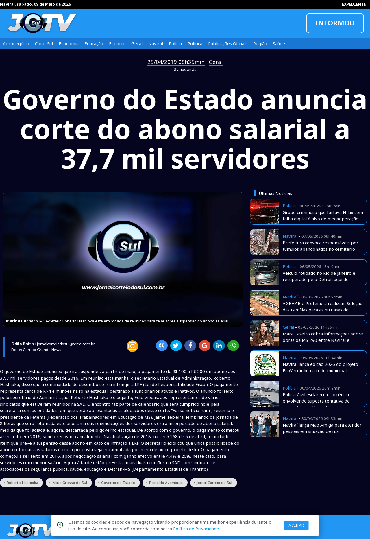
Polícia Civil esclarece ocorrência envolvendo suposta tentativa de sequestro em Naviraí (316, 401)
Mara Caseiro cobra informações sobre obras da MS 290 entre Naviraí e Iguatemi (323, 340)
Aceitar (296, 525)
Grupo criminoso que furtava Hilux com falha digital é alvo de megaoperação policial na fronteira (323, 218)
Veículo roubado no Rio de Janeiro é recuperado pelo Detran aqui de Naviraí (319, 279)
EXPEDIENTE (354, 4)
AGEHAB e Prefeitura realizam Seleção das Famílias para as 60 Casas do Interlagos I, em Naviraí (322, 309)
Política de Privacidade (196, 528)
